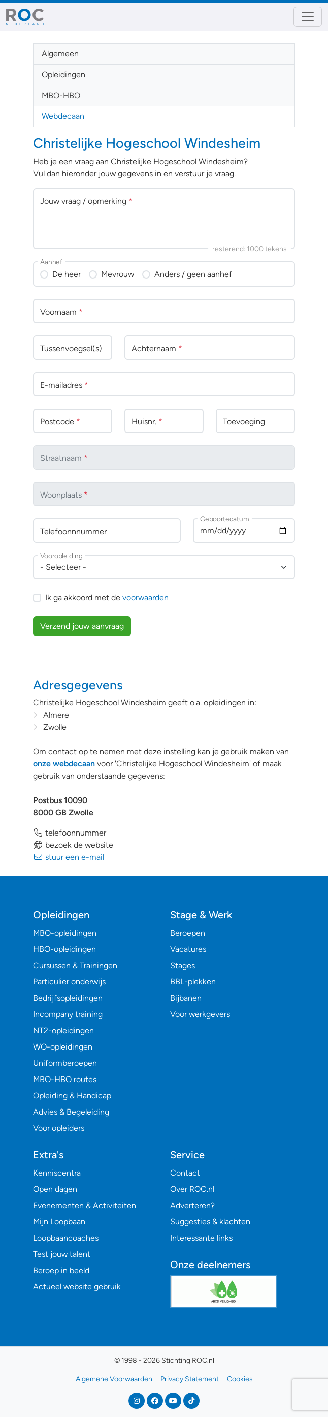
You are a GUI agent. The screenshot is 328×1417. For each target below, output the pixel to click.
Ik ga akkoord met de (107, 597)
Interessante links (201, 1238)
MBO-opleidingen (64, 933)
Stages (182, 965)
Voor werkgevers (200, 1014)
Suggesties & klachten (210, 1221)
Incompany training (68, 1014)
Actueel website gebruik (77, 1286)
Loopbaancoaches (66, 1238)
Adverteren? (192, 1205)
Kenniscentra (57, 1173)
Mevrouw (117, 274)
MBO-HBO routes (64, 1079)
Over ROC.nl (192, 1189)
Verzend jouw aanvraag (82, 626)
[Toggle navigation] (307, 17)
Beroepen (187, 933)
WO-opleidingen (62, 1047)
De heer (66, 274)
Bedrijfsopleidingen (68, 998)
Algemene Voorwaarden (114, 1379)
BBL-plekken (193, 982)
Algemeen (60, 53)
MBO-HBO (61, 95)
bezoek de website (73, 845)
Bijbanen (186, 998)
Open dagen (55, 1189)
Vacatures (188, 949)
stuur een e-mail (68, 857)
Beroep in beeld (61, 1270)
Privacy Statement (189, 1379)
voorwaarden (145, 597)
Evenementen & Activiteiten (84, 1205)
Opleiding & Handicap (72, 1095)
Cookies (240, 1379)
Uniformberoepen (65, 1063)
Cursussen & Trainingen (75, 965)
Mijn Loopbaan (59, 1221)
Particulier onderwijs (69, 982)
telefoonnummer (69, 833)
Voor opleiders (58, 1128)
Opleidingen (63, 74)
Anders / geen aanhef (193, 274)
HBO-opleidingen (64, 949)
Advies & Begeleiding (71, 1112)
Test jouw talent (61, 1254)
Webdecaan (63, 116)
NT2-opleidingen (63, 1030)
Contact (185, 1173)
